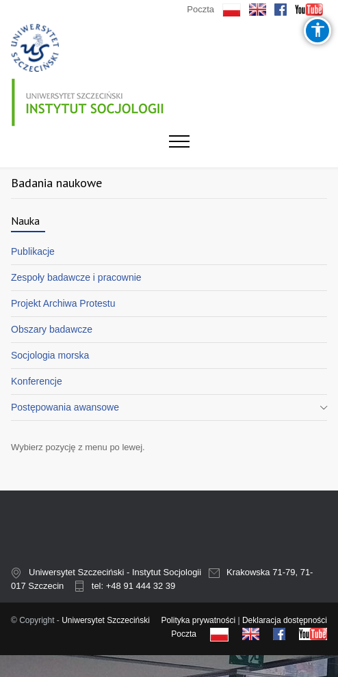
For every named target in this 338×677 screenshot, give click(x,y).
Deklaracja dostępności (284, 620)
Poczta (200, 9)
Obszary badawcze (51, 329)
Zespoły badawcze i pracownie (76, 277)
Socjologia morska (50, 355)
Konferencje (36, 381)
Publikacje (33, 251)
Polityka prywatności (198, 620)
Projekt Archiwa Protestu (63, 303)
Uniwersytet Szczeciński (106, 620)
